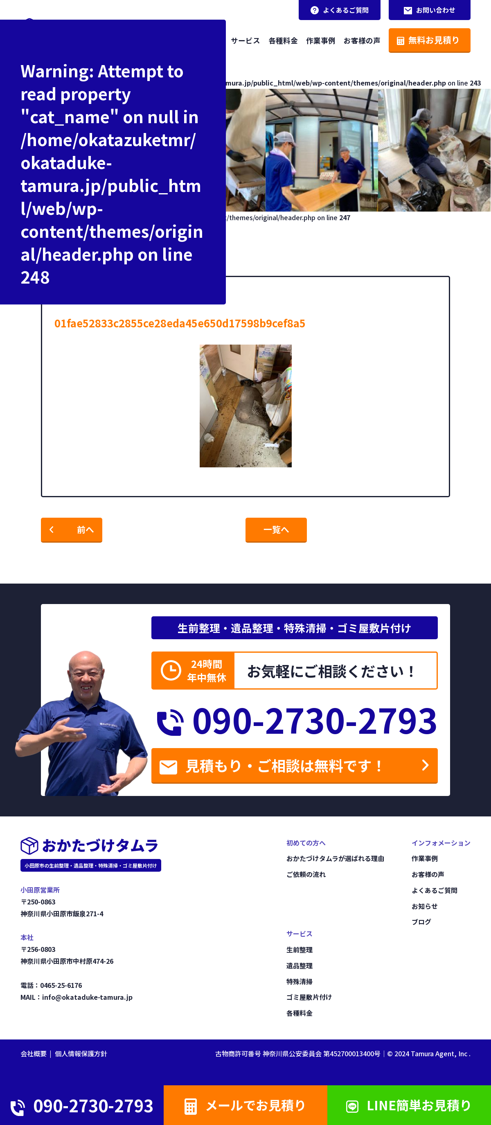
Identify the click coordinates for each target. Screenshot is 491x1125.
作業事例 (321, 40)
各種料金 (283, 40)
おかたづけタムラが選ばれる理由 (335, 858)
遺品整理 (299, 965)
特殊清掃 (299, 981)
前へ (85, 529)
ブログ (421, 922)
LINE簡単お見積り (409, 1105)
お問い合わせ (429, 10)
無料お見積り (428, 40)
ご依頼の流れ (306, 874)
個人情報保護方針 (81, 1053)
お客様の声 (362, 40)
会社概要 (33, 1053)
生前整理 (299, 949)
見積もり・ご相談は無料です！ (273, 765)
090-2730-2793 (297, 719)
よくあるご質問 (340, 10)
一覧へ (276, 529)
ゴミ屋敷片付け (309, 997)
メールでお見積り (245, 1106)
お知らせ (425, 906)
